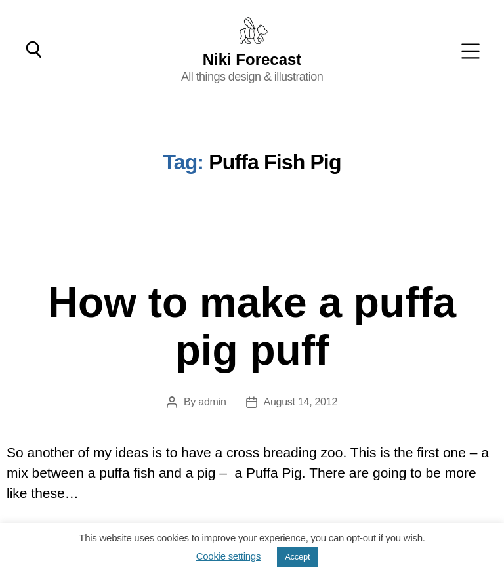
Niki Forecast (252, 59)
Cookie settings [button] (228, 556)
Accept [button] (297, 557)
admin (212, 401)
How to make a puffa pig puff (252, 326)
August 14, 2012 (301, 401)
